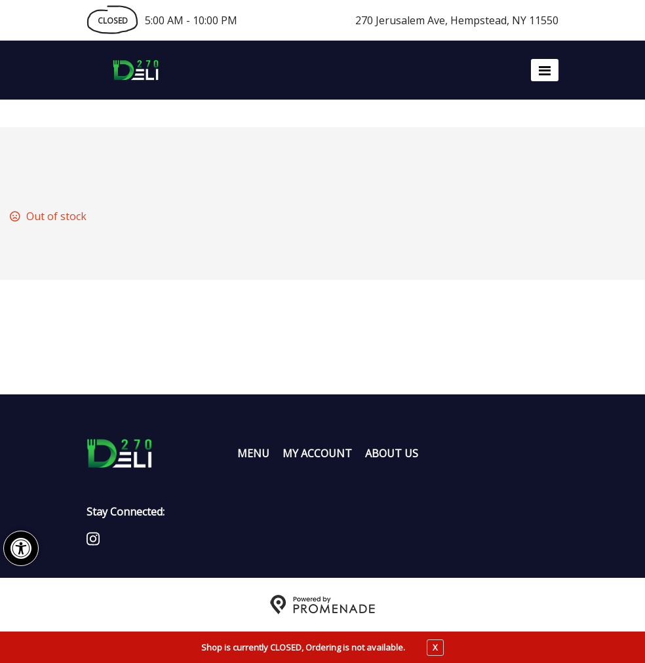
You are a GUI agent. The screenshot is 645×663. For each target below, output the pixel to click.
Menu (253, 453)
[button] (21, 548)
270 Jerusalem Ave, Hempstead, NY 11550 (456, 20)
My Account (317, 453)
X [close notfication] (435, 647)
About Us (391, 453)
